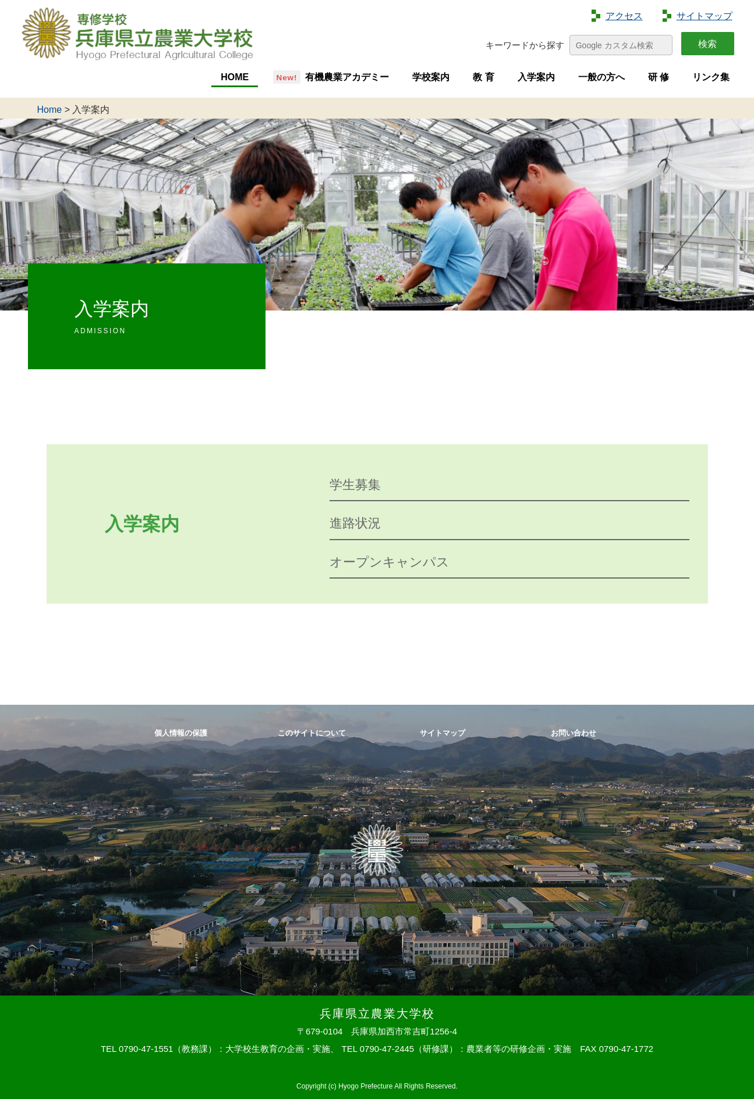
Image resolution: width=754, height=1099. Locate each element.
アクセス (624, 16)
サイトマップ (704, 16)
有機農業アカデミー (347, 77)
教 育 (483, 77)
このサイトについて (312, 733)
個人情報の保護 (180, 733)
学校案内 (430, 77)
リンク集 (711, 77)
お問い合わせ (573, 733)
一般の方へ (601, 77)
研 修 (658, 77)
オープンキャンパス (389, 562)
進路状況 (355, 523)
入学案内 (536, 77)
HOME (235, 77)
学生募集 (355, 484)
